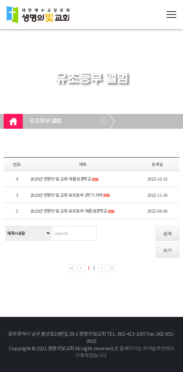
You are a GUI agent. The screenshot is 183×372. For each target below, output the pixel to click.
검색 (167, 233)
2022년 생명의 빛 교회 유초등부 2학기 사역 (66, 195)
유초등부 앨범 (45, 121)
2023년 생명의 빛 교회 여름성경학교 (61, 179)
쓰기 (167, 250)
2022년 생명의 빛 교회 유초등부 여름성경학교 (68, 211)
